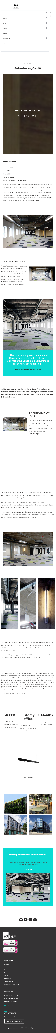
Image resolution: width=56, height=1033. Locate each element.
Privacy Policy (7, 978)
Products (5, 18)
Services (5, 13)
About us (6, 975)
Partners (5, 28)
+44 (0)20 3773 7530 (14, 998)
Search (4, 54)
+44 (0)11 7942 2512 (13, 995)
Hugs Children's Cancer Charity (11, 984)
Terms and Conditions (9, 981)
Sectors (4, 23)
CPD (4, 43)
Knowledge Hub (6, 38)
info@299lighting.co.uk (10, 1001)
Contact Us (5, 48)
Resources (6, 972)
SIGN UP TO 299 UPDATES (14, 1021)
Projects (5, 33)
